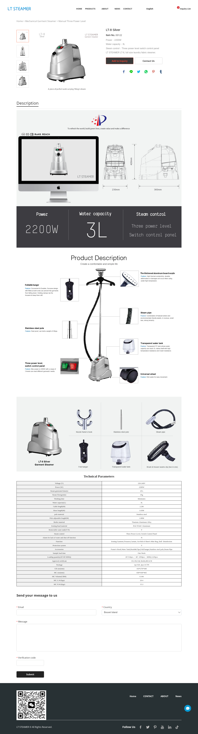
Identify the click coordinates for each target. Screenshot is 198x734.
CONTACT (127, 8)
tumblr (161, 72)
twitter (139, 72)
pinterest (153, 72)
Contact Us (149, 60)
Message (21, 621)
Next (22, 91)
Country (107, 607)
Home (79, 8)
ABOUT (105, 8)
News (117, 8)
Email (20, 607)
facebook (124, 72)
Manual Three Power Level (72, 21)
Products (90, 8)
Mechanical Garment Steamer (40, 21)
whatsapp (146, 72)
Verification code (26, 657)
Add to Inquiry (119, 60)
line (131, 72)
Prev (22, 26)
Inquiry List (184, 8)
